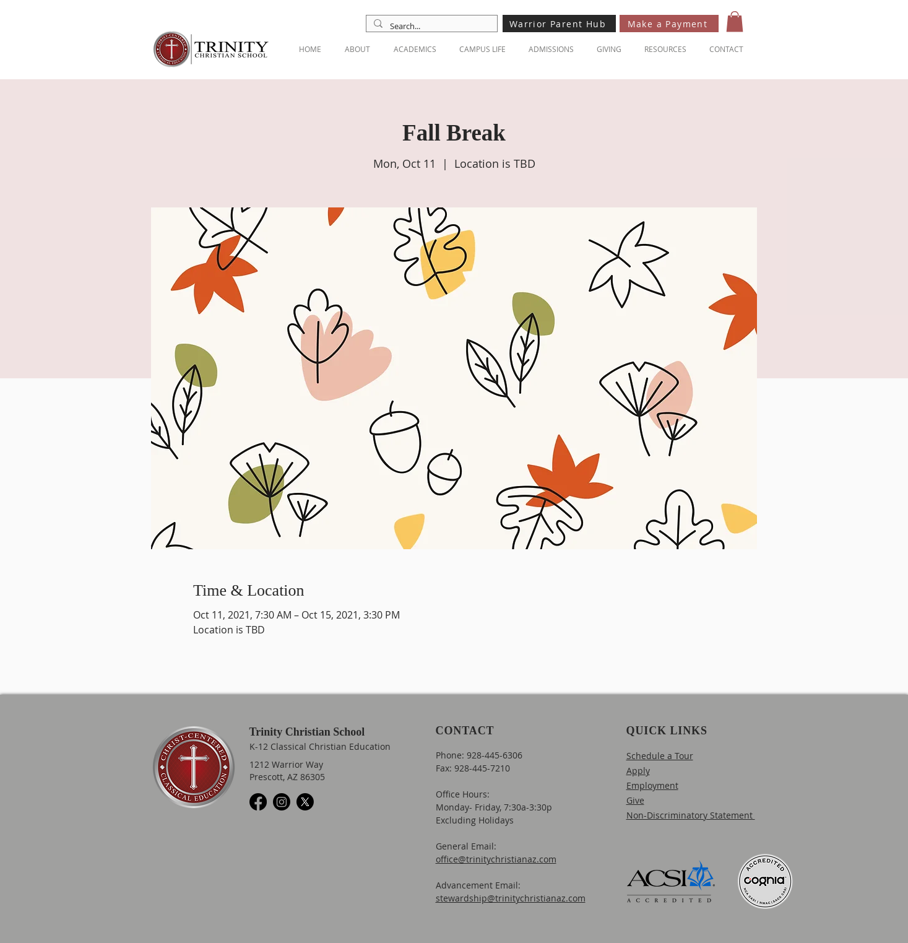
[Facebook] (258, 801)
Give (635, 800)
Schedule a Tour (659, 756)
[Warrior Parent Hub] (559, 23)
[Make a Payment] (669, 23)
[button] (734, 21)
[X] (305, 801)
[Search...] (430, 26)
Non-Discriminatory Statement (690, 815)
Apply (638, 770)
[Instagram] (281, 801)
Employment (652, 785)
